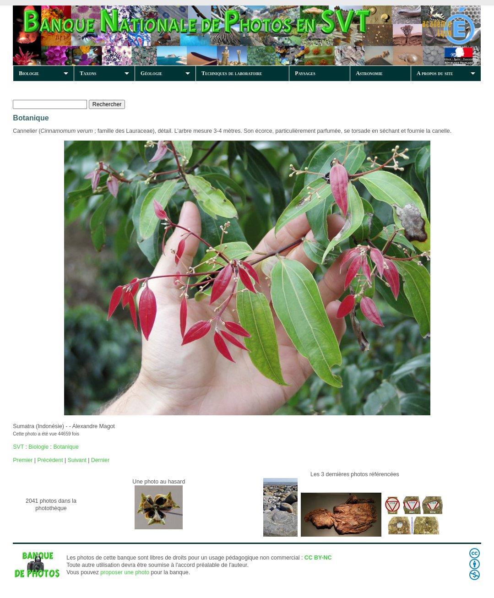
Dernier (100, 460)
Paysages (305, 73)
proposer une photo (124, 572)
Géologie (151, 73)
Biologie (29, 73)
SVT (18, 447)
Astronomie (369, 73)
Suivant (77, 460)
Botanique (65, 447)
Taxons (88, 73)
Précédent (50, 460)
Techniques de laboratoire (231, 73)
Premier (23, 460)
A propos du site (435, 73)
